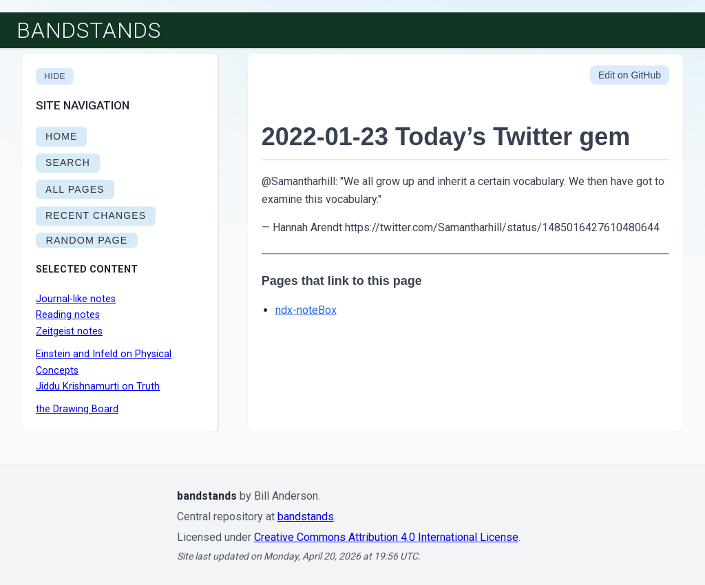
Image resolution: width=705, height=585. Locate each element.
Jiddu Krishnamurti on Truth (98, 386)
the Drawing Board (77, 409)
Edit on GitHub (629, 75)
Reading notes (68, 315)
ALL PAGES (75, 189)
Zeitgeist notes (69, 331)
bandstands (89, 30)
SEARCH (67, 162)
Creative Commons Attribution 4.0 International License (386, 537)
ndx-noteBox (306, 310)
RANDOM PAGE (86, 240)
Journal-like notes (76, 299)
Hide (54, 76)
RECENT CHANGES (95, 215)
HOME (61, 136)
